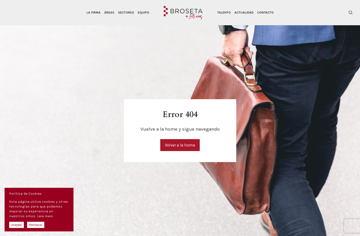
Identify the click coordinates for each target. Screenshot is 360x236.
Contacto (265, 12)
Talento (224, 12)
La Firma (94, 12)
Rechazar (35, 225)
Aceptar (16, 225)
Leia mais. (45, 216)
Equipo (143, 12)
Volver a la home (180, 145)
